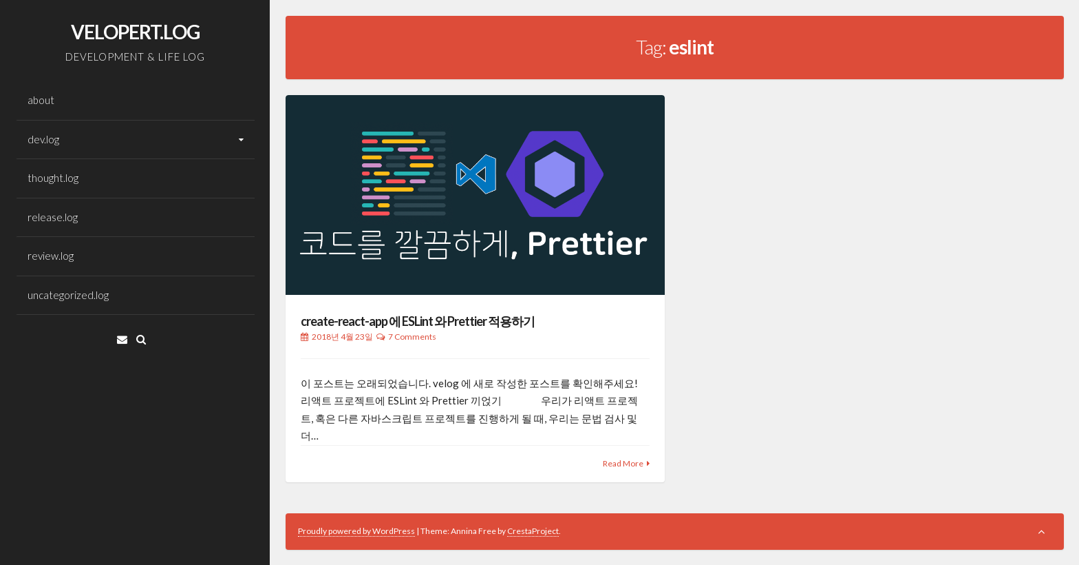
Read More (623, 463)
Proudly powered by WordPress (356, 531)
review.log (51, 255)
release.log (53, 217)
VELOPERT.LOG (135, 31)
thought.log (53, 178)
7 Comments (412, 336)
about (41, 100)
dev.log (43, 139)
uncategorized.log (68, 295)
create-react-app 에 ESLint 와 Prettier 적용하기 (418, 321)
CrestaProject (533, 531)
